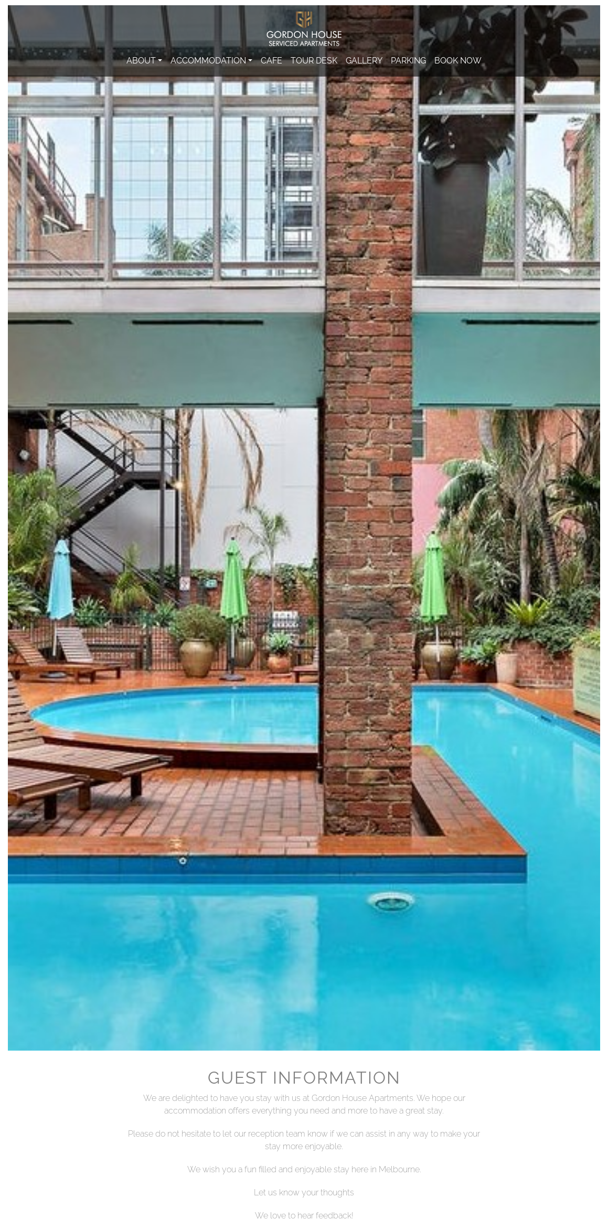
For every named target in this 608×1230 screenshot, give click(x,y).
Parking (408, 60)
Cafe (271, 60)
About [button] (141, 60)
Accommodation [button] (208, 60)
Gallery (364, 60)
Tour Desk (314, 60)
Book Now (458, 60)
